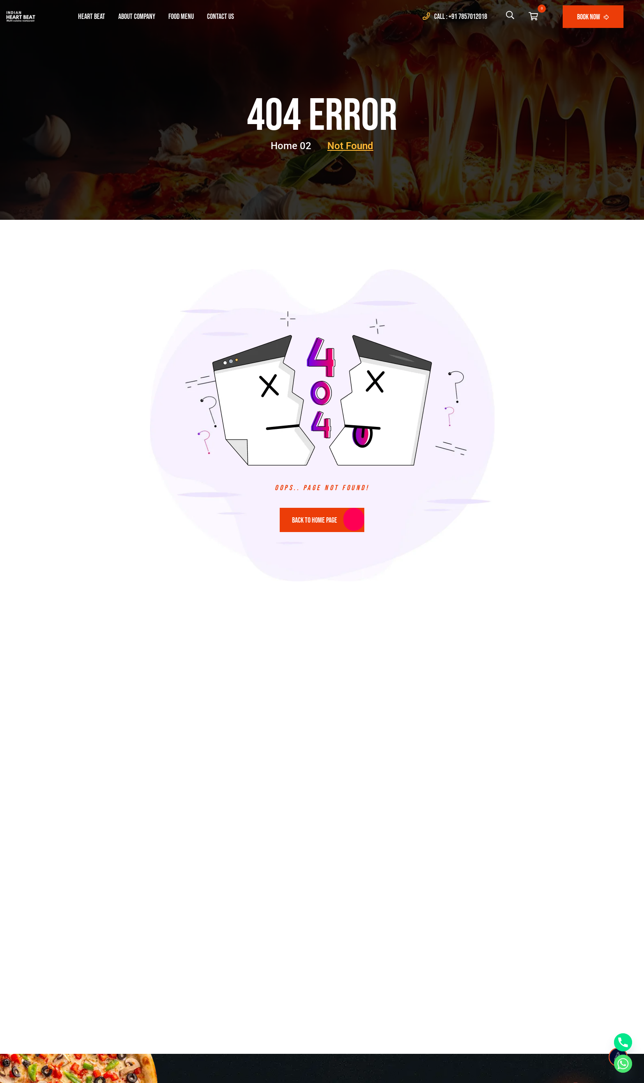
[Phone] (623, 1042)
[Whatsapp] (623, 1064)
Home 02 (296, 146)
